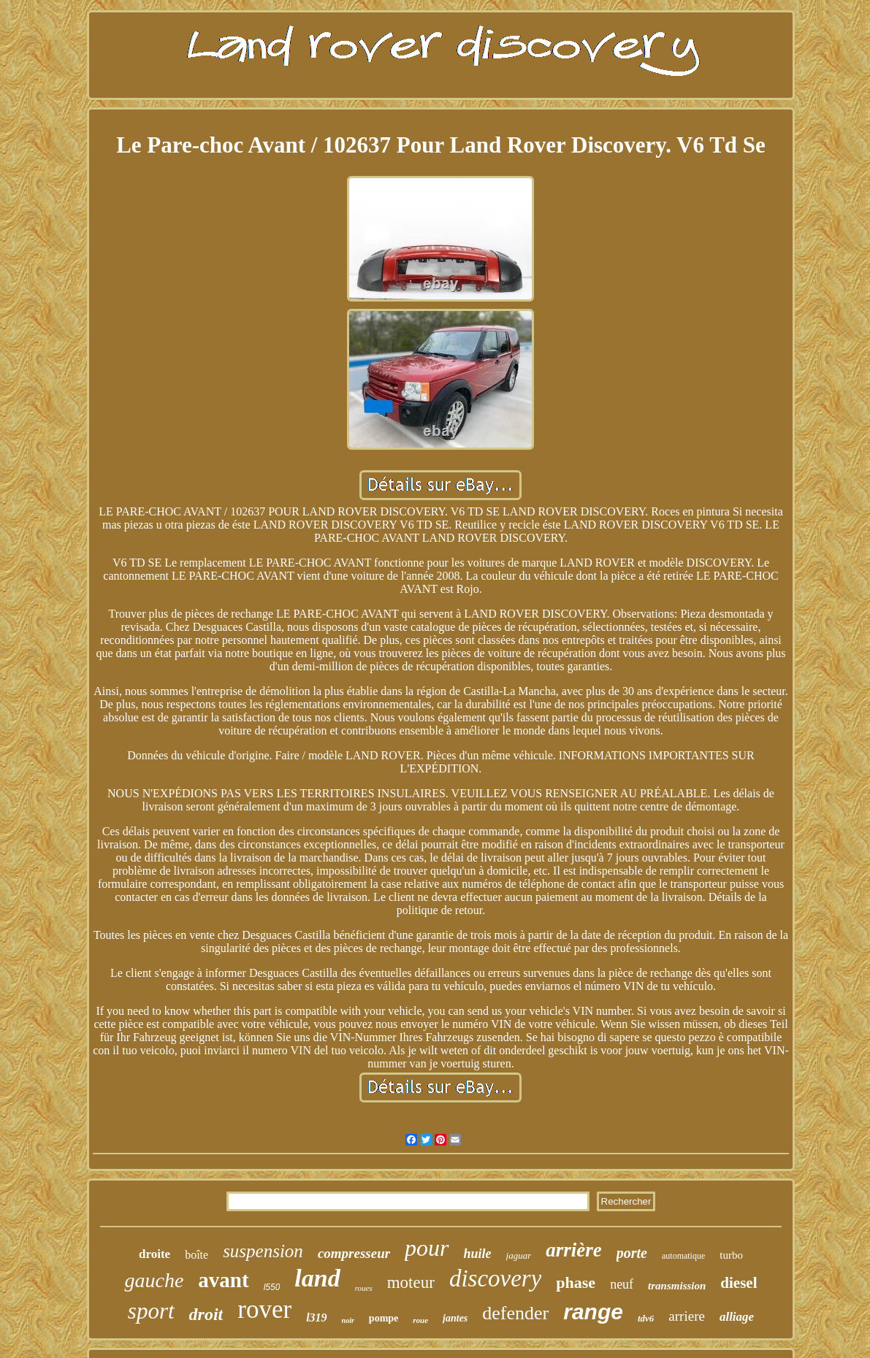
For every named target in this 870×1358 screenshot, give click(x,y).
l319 (316, 1317)
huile (478, 1253)
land (317, 1278)
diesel (738, 1283)
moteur (411, 1282)
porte (632, 1253)
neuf (621, 1284)
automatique (683, 1256)
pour (427, 1248)
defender (515, 1313)
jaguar (519, 1255)
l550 (272, 1287)
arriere (686, 1316)
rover (264, 1309)
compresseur (354, 1253)
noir (348, 1320)
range (593, 1312)
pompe (383, 1318)
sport (151, 1311)
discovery (495, 1278)
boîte (196, 1254)
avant (223, 1280)
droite (154, 1254)
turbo (731, 1255)
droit (206, 1314)
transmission (677, 1286)
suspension (263, 1251)
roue (420, 1320)
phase (575, 1282)
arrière (574, 1250)
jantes (455, 1318)
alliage (737, 1317)
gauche (153, 1280)
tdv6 (646, 1318)
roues (364, 1288)
